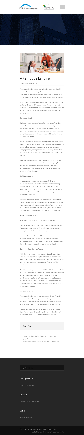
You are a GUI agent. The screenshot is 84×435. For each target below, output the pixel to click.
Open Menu (62, 7)
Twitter (31, 385)
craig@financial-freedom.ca (29, 401)
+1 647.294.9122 (26, 417)
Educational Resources (29, 83)
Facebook (23, 385)
